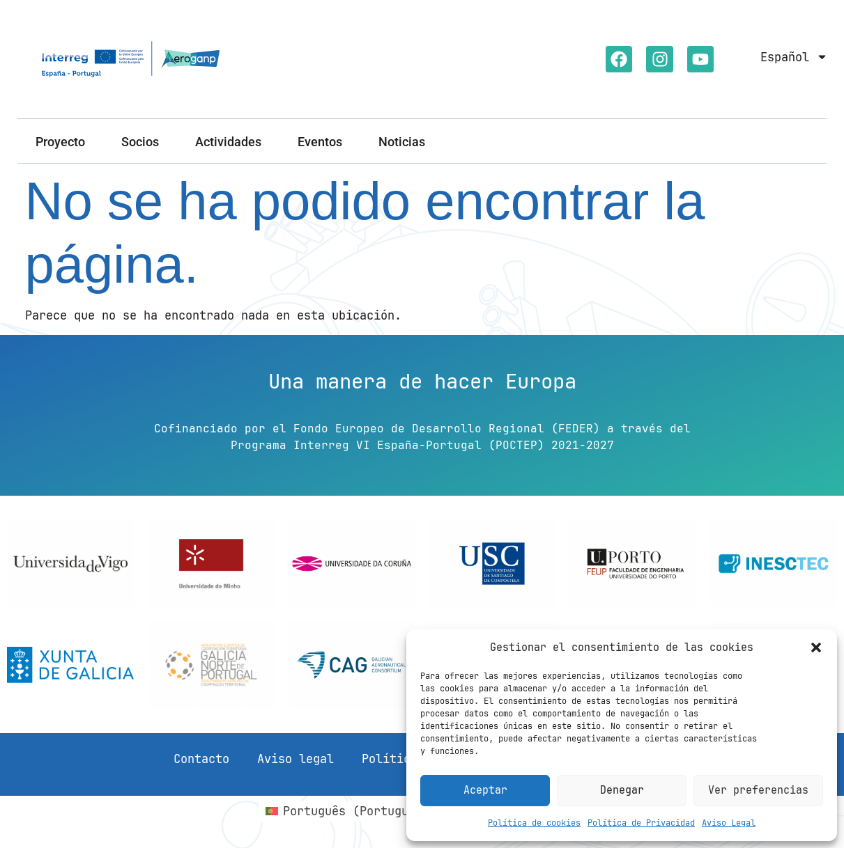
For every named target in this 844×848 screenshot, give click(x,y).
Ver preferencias (758, 790)
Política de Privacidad (641, 823)
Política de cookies (534, 823)
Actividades (228, 141)
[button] (816, 647)
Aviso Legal (728, 823)
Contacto (201, 759)
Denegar (622, 790)
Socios (140, 141)
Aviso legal (295, 759)
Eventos (320, 141)
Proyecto (60, 141)
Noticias (401, 141)
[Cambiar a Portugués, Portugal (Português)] (382, 811)
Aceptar (485, 790)
